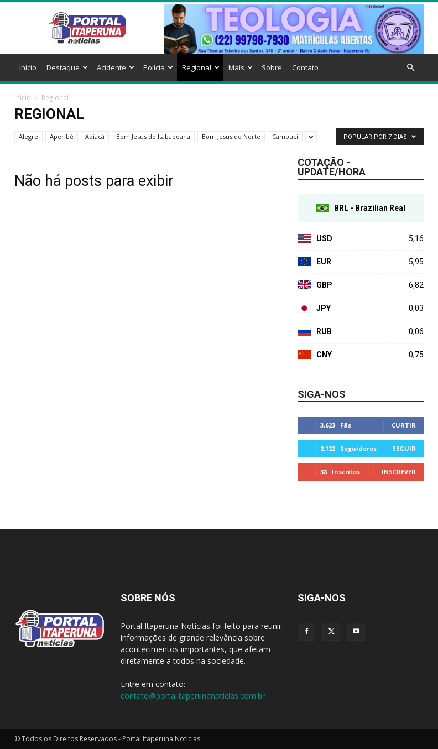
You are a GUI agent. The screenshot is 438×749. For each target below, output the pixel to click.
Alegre (28, 136)
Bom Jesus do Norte (231, 136)
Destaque (67, 67)
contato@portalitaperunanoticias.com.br (193, 695)
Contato (305, 67)
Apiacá (95, 136)
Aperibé (62, 136)
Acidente (115, 67)
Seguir (404, 448)
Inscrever (399, 471)
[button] (410, 68)
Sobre (272, 67)
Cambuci (285, 136)
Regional (201, 67)
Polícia (158, 67)
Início (27, 67)
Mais (240, 67)
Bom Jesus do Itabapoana (153, 136)
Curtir (404, 425)
